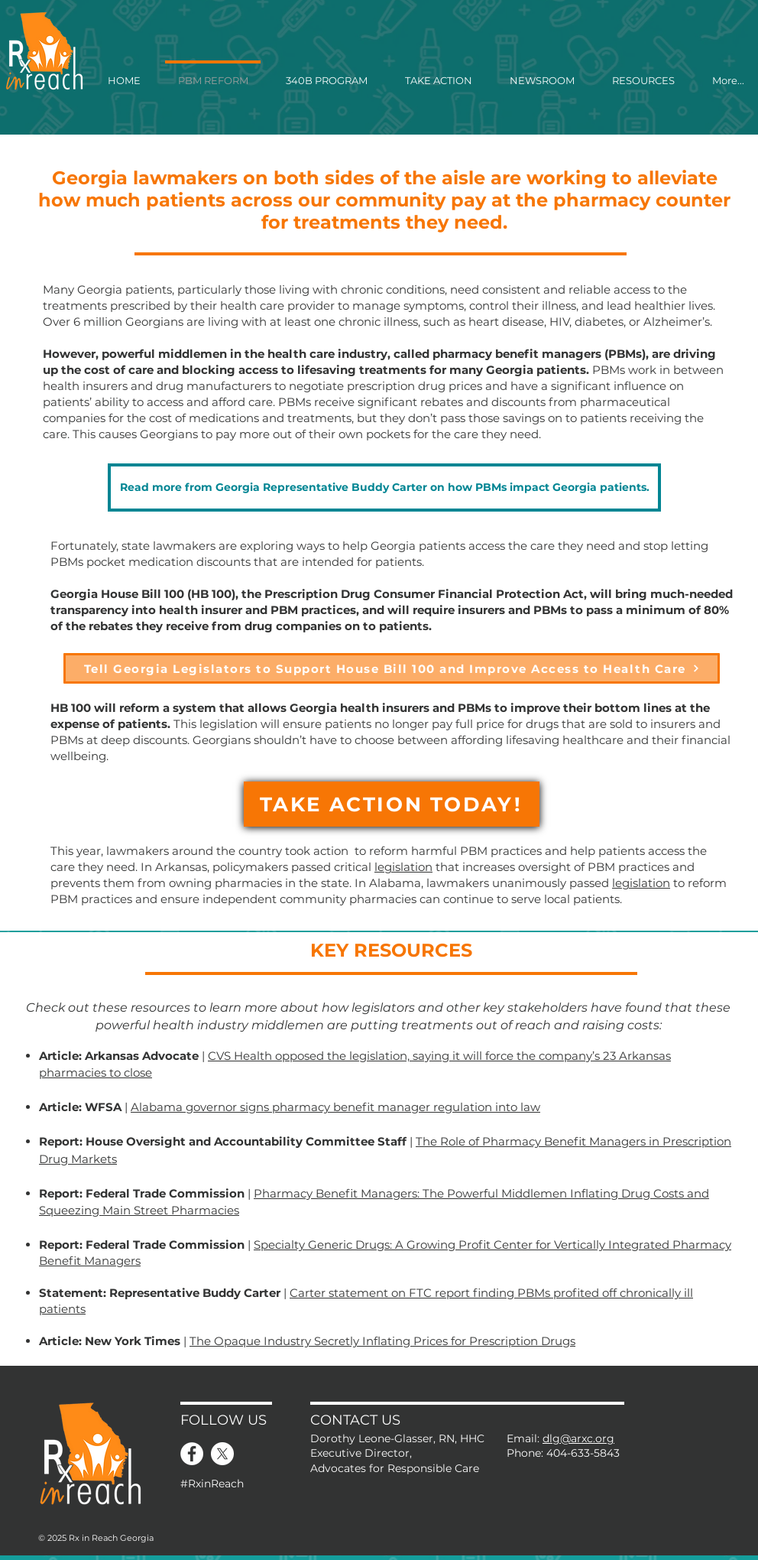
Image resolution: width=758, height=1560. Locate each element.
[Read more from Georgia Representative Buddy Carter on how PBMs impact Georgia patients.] (384, 487)
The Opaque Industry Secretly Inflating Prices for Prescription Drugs (382, 1341)
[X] (222, 1453)
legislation (403, 867)
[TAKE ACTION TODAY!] (391, 804)
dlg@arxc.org (578, 1438)
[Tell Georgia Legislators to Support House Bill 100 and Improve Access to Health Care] (391, 668)
